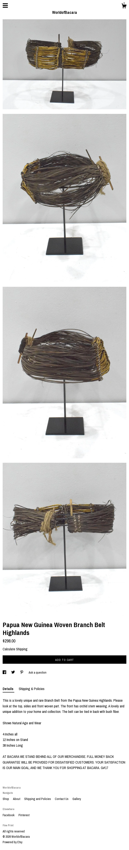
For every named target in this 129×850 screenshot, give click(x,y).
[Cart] (124, 6)
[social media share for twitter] (13, 672)
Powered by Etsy (12, 842)
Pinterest (23, 815)
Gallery (76, 799)
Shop (6, 799)
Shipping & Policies (31, 688)
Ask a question (37, 672)
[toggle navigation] (5, 5)
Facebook (9, 815)
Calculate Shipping (15, 649)
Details (8, 688)
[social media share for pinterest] (22, 672)
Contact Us (62, 799)
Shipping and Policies (38, 799)
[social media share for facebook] (5, 672)
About (17, 799)
